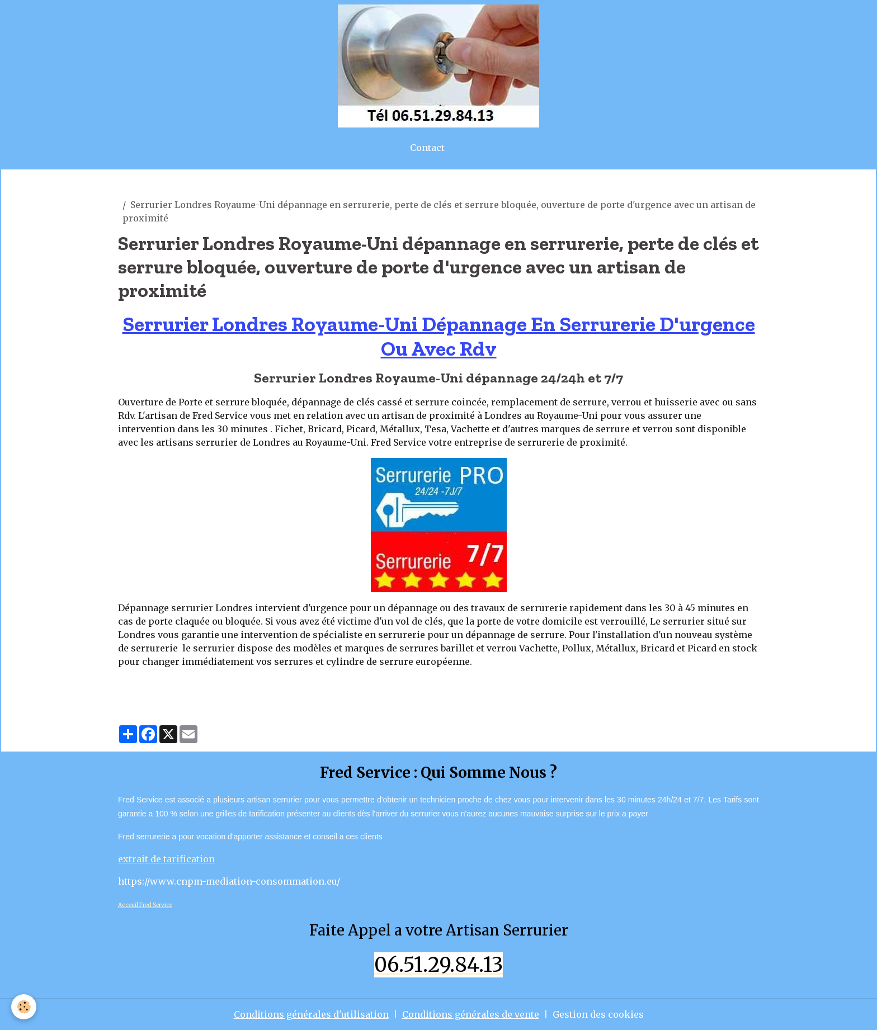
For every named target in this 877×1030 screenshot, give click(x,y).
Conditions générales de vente (470, 1014)
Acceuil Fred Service (145, 905)
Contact (427, 147)
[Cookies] (23, 1006)
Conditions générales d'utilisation (311, 1014)
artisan (134, 191)
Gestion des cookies (598, 1014)
